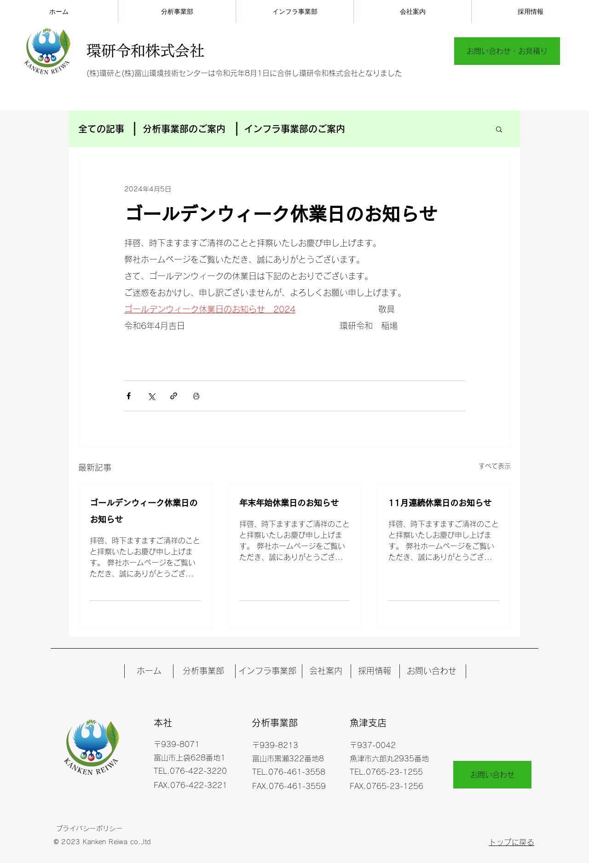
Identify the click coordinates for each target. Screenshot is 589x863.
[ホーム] (149, 671)
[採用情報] (374, 671)
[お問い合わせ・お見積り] (507, 51)
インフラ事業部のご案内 (294, 128)
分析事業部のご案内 (184, 128)
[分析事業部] (203, 671)
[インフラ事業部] (267, 671)
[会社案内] (325, 671)
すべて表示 (495, 466)
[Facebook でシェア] (128, 395)
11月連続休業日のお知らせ (439, 503)
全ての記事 (101, 128)
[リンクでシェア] (173, 395)
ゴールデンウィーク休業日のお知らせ (143, 511)
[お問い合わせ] (431, 671)
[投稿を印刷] (196, 395)
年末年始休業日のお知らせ (289, 503)
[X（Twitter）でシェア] (151, 395)
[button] (499, 128)
